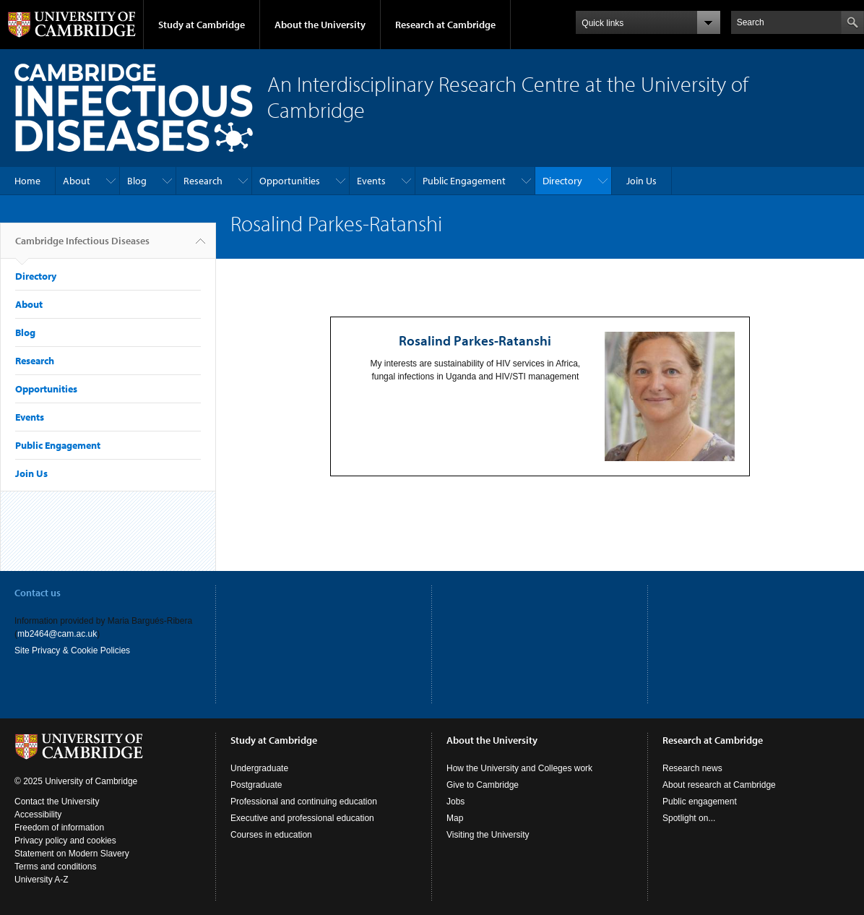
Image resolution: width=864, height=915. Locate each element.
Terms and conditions (55, 867)
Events (371, 180)
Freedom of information (59, 827)
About (76, 180)
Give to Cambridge (482, 785)
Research (203, 180)
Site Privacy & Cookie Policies (72, 650)
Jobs (455, 801)
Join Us (641, 180)
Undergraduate (259, 768)
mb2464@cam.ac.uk (57, 634)
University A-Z (41, 880)
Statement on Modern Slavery (71, 854)
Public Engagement (464, 180)
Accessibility (37, 814)
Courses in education (271, 835)
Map (454, 818)
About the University (320, 24)
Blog (137, 180)
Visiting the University (488, 835)
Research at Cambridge (445, 24)
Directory (562, 180)
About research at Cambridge (719, 785)
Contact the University (56, 801)
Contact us (37, 592)
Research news (692, 768)
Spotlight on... (688, 818)
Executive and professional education (302, 818)
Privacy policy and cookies (65, 840)
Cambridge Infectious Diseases (82, 246)
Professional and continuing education (303, 801)
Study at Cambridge (201, 24)
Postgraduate (256, 785)
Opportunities (289, 180)
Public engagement (699, 801)
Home (27, 180)
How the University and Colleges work (519, 768)
